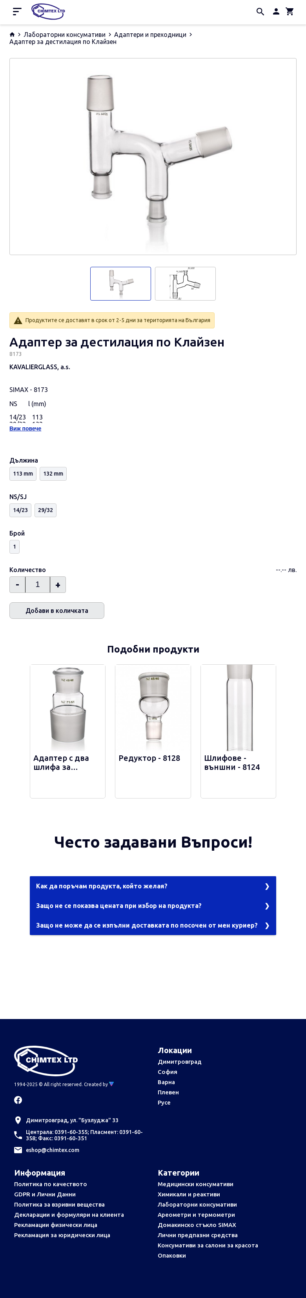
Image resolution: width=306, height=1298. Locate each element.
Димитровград (180, 1061)
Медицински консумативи (195, 1184)
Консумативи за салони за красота (208, 1245)
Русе (164, 1102)
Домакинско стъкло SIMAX (197, 1224)
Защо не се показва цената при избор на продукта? (119, 905)
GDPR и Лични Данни (45, 1194)
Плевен (168, 1092)
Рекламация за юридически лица (62, 1235)
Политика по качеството (50, 1184)
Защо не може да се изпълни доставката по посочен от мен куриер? (147, 925)
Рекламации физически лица (55, 1224)
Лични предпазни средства (198, 1235)
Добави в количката (57, 610)
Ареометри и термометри (196, 1214)
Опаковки (172, 1255)
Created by (99, 1084)
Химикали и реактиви (189, 1194)
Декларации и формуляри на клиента (69, 1214)
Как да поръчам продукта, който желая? (102, 886)
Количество (27, 569)
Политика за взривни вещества (59, 1204)
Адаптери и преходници (150, 34)
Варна (166, 1082)
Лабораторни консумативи (65, 34)
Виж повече (25, 428)
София (167, 1071)
